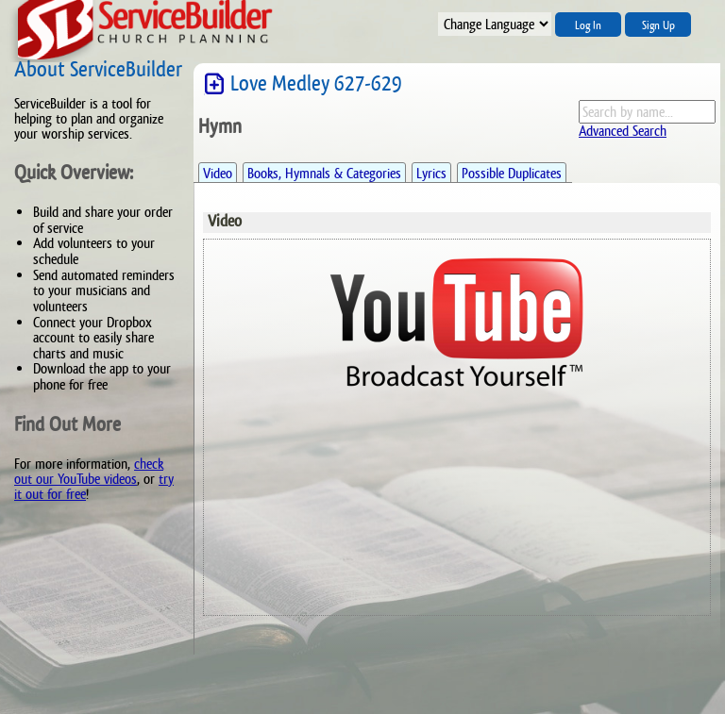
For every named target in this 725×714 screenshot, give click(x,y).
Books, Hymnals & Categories (324, 173)
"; (494, 24)
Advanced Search (622, 131)
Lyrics (431, 173)
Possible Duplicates (512, 173)
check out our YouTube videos (88, 471)
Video (217, 173)
